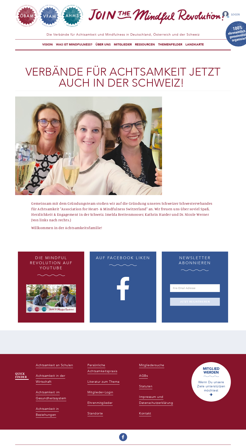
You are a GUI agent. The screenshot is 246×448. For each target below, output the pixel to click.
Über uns (103, 45)
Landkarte (194, 45)
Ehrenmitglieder (100, 403)
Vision (47, 45)
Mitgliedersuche (151, 365)
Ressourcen (145, 45)
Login (235, 14)
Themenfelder (170, 45)
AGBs (143, 376)
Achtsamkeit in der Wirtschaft (50, 379)
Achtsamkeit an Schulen (54, 365)
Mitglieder (123, 45)
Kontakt (145, 413)
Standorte (95, 413)
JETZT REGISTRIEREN (195, 301)
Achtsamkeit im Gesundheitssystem (51, 395)
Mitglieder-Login (100, 392)
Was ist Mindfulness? (74, 45)
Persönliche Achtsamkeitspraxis (102, 368)
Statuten (145, 386)
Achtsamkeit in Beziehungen (47, 412)
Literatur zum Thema (103, 382)
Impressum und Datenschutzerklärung (156, 400)
